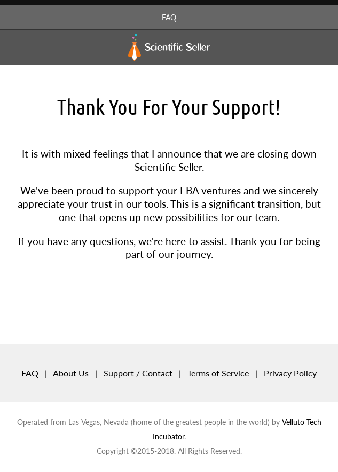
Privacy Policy (290, 373)
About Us (71, 373)
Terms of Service (218, 373)
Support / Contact (138, 373)
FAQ (169, 17)
